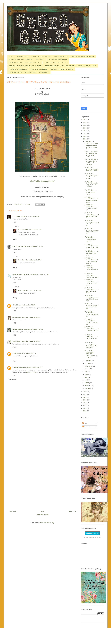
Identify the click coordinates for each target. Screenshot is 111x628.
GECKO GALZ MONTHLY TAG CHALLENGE (22, 72)
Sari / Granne (16, 341)
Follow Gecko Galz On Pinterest (41, 56)
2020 (85, 136)
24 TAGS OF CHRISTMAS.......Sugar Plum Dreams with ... (91, 298)
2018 (85, 392)
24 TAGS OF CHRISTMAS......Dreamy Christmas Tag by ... (91, 290)
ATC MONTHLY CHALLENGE (18, 69)
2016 (85, 397)
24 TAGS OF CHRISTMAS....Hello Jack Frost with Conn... (91, 260)
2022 (85, 131)
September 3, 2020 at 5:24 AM (33, 367)
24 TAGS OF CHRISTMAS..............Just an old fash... (91, 275)
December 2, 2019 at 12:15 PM (31, 230)
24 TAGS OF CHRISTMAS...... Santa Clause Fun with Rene (90, 345)
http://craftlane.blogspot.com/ (42, 181)
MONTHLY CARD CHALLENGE (87, 66)
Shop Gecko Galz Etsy (61, 56)
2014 (85, 403)
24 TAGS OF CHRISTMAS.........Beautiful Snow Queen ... (91, 238)
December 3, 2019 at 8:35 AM (31, 341)
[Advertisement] (42, 469)
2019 (85, 139)
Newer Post (12, 511)
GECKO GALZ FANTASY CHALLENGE (56, 62)
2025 (85, 122)
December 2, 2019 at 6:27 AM (39, 274)
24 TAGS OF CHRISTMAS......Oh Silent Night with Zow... (91, 252)
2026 (85, 120)
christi (14, 305)
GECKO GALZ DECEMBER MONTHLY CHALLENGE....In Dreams (90, 354)
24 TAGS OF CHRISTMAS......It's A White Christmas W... (91, 231)
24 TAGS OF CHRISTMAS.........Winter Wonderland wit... (91, 313)
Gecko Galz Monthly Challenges (57, 59)
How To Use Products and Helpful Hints (20, 59)
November (88, 360)
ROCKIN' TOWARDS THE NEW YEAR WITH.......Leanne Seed (91, 146)
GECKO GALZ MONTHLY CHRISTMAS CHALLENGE (25, 62)
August (87, 369)
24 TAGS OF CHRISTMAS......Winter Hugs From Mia (91, 169)
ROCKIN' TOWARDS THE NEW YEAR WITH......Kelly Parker (91, 154)
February (88, 385)
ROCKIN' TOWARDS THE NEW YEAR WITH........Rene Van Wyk (91, 162)
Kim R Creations (17, 246)
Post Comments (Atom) (46, 523)
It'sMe (14, 353)
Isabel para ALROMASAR (20, 274)
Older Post (72, 511)
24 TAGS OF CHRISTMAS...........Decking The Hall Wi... (91, 207)
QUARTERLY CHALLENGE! (39, 69)
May (86, 377)
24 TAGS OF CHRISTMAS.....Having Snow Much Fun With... (91, 184)
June (86, 374)
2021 (85, 133)
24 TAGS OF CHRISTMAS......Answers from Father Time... (91, 199)
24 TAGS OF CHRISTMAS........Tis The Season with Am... (91, 223)
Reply (14, 222)
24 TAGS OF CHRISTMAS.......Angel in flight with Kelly (91, 337)
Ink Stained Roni (18, 329)
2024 (85, 125)
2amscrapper (16, 317)
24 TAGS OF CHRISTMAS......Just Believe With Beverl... (91, 176)
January (87, 388)
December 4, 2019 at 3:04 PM (26, 353)
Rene (19, 230)
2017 (85, 394)
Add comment (12, 379)
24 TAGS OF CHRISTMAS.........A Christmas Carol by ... (91, 329)
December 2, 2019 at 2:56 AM (30, 216)
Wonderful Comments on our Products (83, 56)
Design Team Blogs (22, 56)
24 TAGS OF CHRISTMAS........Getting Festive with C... (91, 215)
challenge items (43, 72)
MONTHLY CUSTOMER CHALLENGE (62, 69)
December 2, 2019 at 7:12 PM (26, 305)
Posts (84, 423)
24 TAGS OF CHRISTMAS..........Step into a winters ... (91, 268)
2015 (85, 400)
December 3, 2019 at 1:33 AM (31, 317)
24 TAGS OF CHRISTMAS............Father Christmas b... (91, 321)
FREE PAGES (40, 59)
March (87, 383)
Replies (17, 226)
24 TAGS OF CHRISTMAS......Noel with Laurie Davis (91, 245)
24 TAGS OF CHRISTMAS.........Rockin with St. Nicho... (91, 191)
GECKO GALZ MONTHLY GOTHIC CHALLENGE (59, 66)
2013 (85, 405)
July (86, 372)
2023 (85, 128)
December (88, 141)
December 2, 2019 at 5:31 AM (33, 246)
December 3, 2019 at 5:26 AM (33, 329)
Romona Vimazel (18, 367)
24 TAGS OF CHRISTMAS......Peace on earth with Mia (91, 306)
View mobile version (42, 514)
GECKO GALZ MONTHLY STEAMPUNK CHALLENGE (25, 66)
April (86, 380)
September (88, 366)
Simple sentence (31, 372)
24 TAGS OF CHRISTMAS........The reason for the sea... (91, 282)
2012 (85, 408)
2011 (85, 411)
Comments (86, 427)
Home (11, 56)
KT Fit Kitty (16, 216)
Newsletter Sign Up (92, 533)
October (87, 363)
